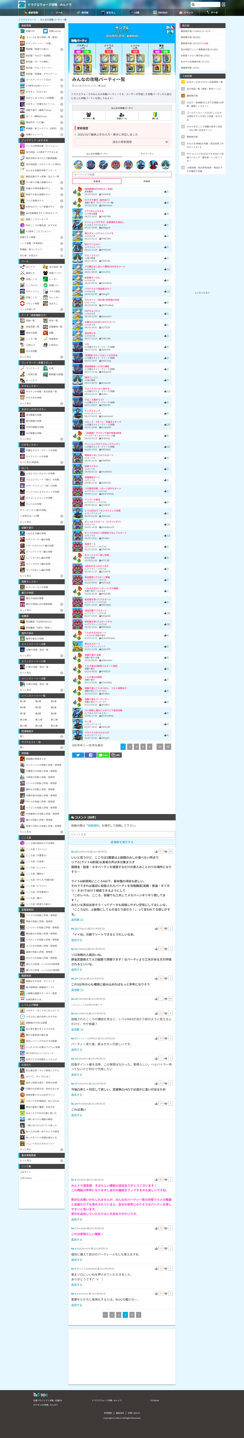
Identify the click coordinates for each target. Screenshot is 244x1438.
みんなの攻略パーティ (97, 153)
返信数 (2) (77, 919)
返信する (76, 940)
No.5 (73, 1268)
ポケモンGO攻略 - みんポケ (45, 1404)
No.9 (73, 1179)
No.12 (74, 1013)
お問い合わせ (134, 1412)
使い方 (155, 116)
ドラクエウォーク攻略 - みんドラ (50, 4)
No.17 (74, 1038)
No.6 (73, 1248)
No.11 (74, 1083)
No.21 (74, 948)
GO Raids (154, 1400)
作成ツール (122, 115)
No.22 (74, 928)
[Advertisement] (122, 787)
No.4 (73, 1293)
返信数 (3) (77, 990)
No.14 (74, 978)
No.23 (74, 851)
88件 (103, 85)
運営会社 (120, 1412)
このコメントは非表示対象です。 (87, 1004)
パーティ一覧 (89, 115)
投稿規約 (93, 825)
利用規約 (108, 1412)
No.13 (74, 1058)
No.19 (74, 998)
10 (159, 747)
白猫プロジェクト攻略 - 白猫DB (47, 1400)
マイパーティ (147, 153)
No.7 (73, 1228)
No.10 (74, 1103)
